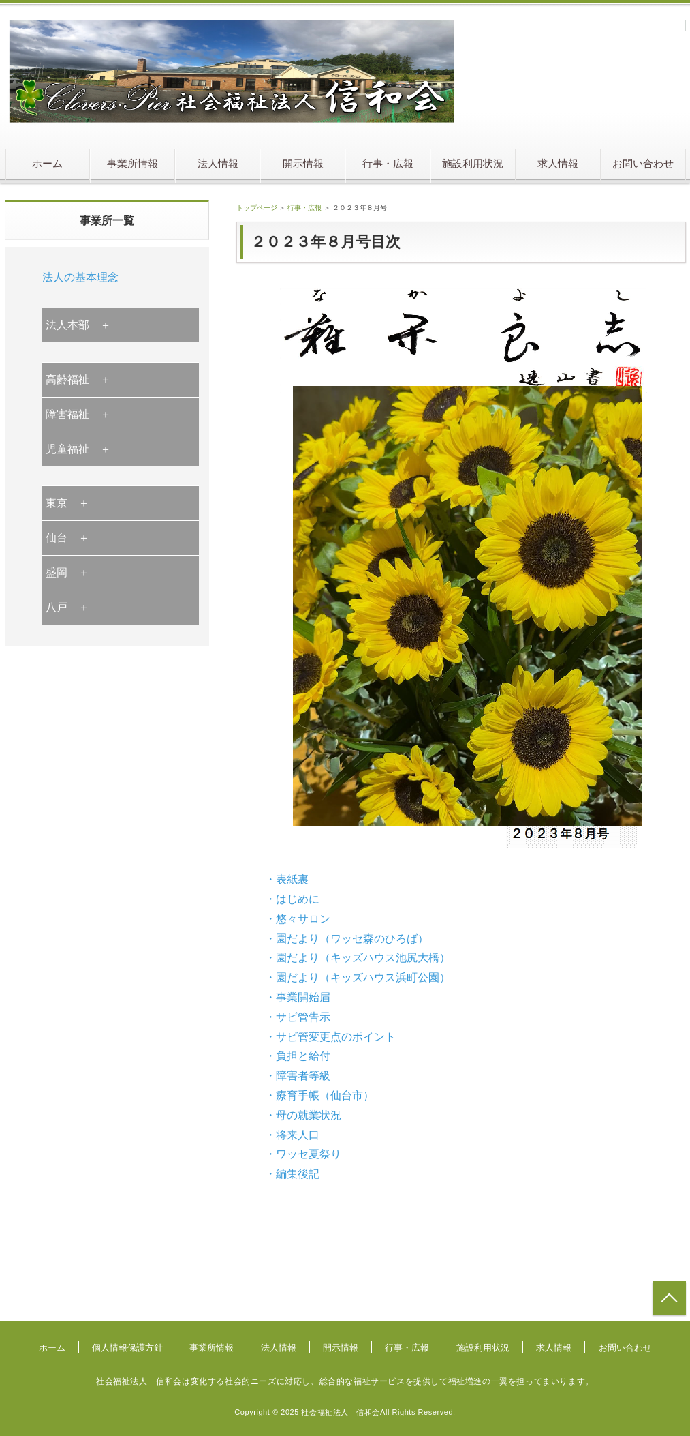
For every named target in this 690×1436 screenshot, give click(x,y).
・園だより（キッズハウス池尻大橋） (357, 957)
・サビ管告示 (297, 1017)
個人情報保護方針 (127, 1348)
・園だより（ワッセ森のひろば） (346, 938)
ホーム (47, 163)
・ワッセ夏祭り (303, 1154)
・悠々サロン (297, 919)
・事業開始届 (297, 997)
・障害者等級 (297, 1075)
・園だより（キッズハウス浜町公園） (357, 977)
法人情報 (218, 163)
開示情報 (303, 163)
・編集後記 (292, 1174)
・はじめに (292, 899)
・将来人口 (292, 1135)
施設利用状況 (472, 163)
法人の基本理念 (80, 277)
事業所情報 (132, 163)
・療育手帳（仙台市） (319, 1095)
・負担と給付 (297, 1056)
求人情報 (557, 163)
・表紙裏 (287, 879)
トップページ (256, 207)
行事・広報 (387, 163)
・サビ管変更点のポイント (330, 1037)
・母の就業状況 (303, 1115)
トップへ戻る (669, 1298)
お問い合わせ (643, 163)
